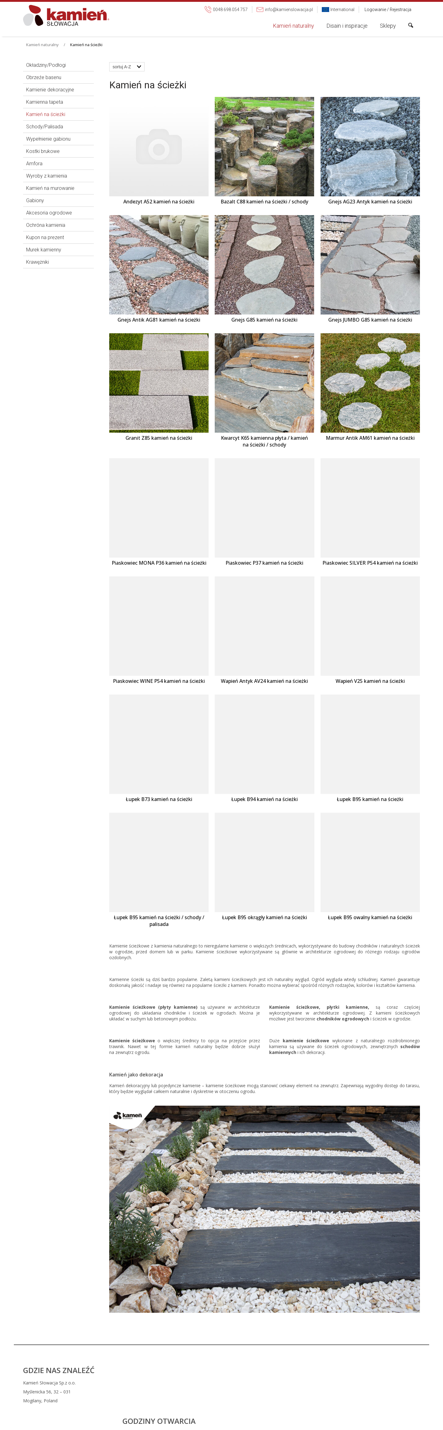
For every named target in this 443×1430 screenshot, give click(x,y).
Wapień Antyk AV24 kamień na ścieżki (264, 681)
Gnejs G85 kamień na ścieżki (264, 319)
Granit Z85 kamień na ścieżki (159, 438)
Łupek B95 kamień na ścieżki (370, 799)
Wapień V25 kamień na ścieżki (370, 681)
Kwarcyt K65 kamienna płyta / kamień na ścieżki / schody (265, 441)
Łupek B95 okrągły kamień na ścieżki (264, 917)
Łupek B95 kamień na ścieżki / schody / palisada (160, 920)
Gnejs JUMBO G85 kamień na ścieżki (370, 319)
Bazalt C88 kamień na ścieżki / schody (264, 201)
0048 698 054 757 (261, 1383)
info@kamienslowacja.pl (265, 1392)
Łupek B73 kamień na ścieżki (159, 799)
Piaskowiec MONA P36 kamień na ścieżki (159, 562)
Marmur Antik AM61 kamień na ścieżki (370, 438)
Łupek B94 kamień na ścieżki (264, 799)
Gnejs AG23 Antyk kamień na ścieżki (370, 201)
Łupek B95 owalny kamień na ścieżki (370, 917)
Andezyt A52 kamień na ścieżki (158, 201)
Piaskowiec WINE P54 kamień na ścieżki (159, 681)
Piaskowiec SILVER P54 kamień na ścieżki (370, 562)
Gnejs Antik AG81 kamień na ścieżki (159, 319)
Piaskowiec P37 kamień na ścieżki (264, 562)
